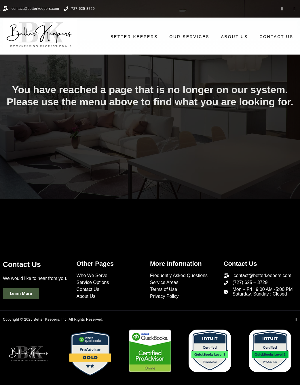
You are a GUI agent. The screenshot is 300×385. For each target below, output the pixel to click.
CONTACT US (280, 36)
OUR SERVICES (193, 36)
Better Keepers (138, 36)
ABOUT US (238, 36)
